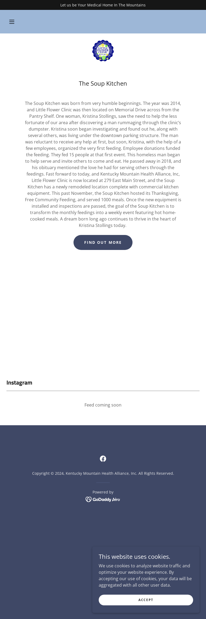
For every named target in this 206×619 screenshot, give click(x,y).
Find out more (103, 242)
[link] (103, 50)
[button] (14, 21)
